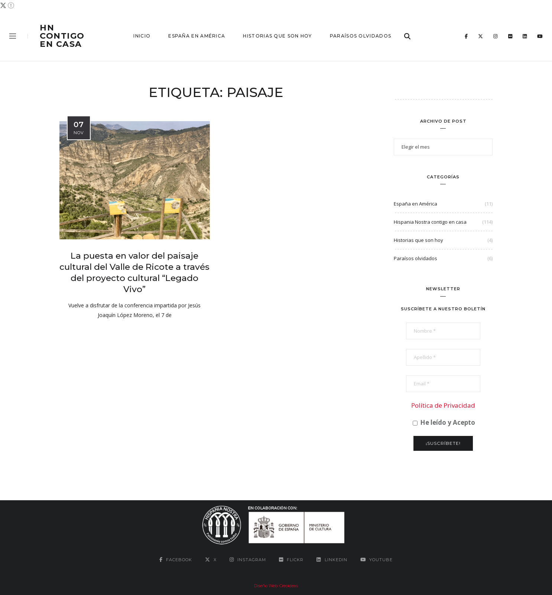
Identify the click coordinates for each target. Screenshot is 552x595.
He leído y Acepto (444, 422)
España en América (196, 36)
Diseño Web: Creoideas (276, 585)
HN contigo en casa (62, 36)
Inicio (141, 36)
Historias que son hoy (277, 36)
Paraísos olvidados (360, 36)
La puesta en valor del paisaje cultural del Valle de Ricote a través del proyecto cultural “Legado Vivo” (134, 272)
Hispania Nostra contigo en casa (430, 222)
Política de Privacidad (443, 405)
